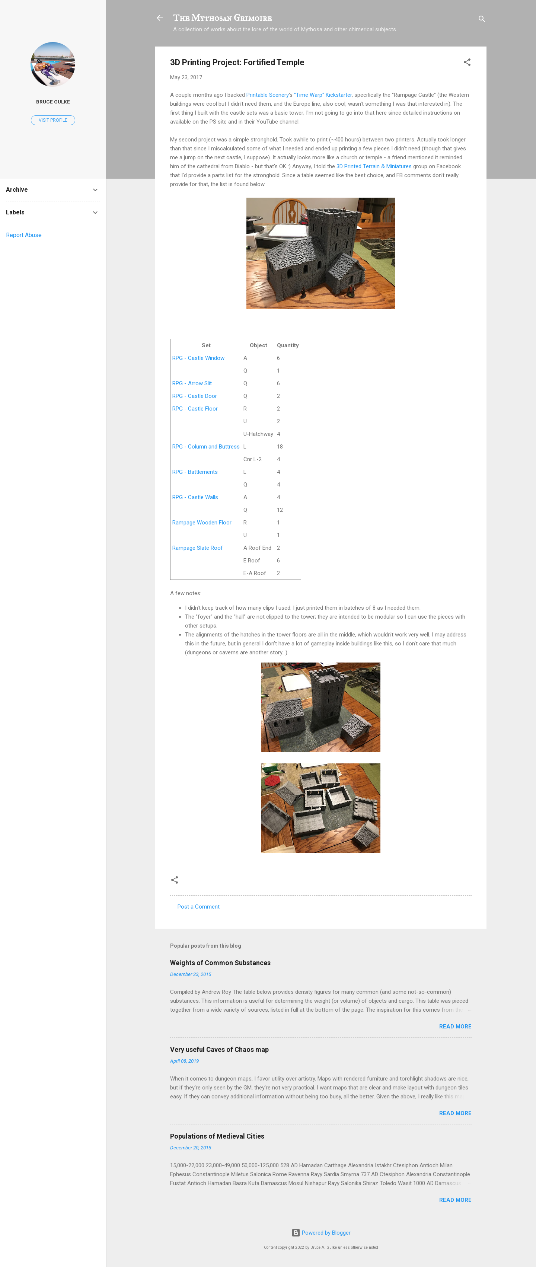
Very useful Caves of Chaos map (219, 1049)
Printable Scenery (267, 95)
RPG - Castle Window (198, 358)
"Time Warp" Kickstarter (323, 95)
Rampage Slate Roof (197, 548)
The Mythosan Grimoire (222, 17)
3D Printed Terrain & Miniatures (374, 166)
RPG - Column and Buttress (206, 446)
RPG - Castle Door (194, 396)
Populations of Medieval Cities (217, 1136)
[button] (467, 63)
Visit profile (53, 120)
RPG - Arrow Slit (192, 383)
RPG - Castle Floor (195, 408)
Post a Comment (199, 906)
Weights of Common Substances (220, 963)
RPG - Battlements (195, 472)
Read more (455, 1026)
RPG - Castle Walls (195, 497)
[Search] (482, 20)
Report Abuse (24, 235)
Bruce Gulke (53, 102)
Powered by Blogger (321, 1232)
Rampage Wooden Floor (202, 522)
